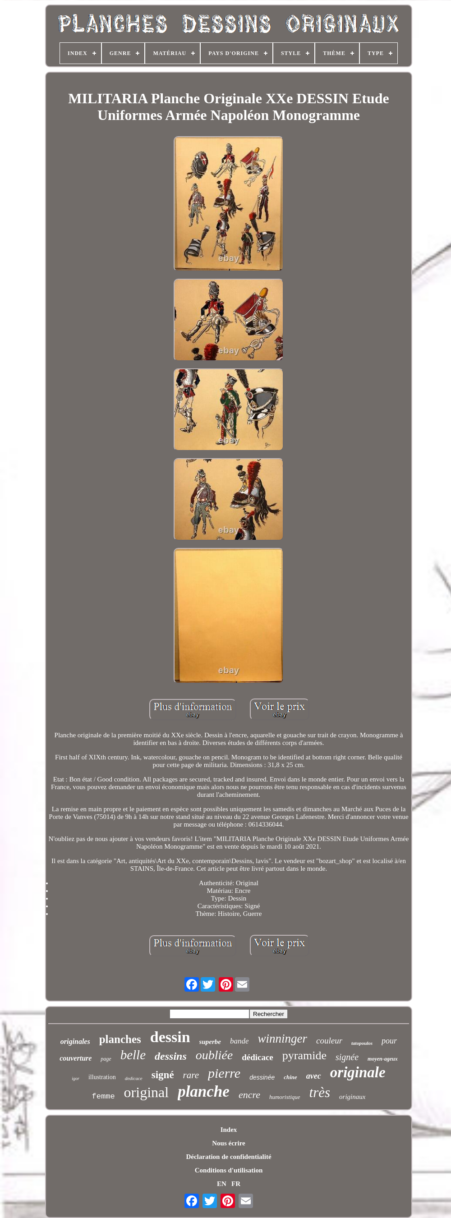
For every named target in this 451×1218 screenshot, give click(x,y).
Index (229, 1129)
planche (204, 1091)
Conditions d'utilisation (228, 1170)
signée (347, 1057)
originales (75, 1041)
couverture (76, 1058)
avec (313, 1075)
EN (221, 1183)
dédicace (257, 1057)
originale (358, 1072)
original (146, 1092)
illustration (102, 1077)
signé (163, 1074)
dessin (170, 1037)
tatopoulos (362, 1043)
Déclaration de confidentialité (228, 1156)
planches (120, 1039)
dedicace (134, 1078)
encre (249, 1094)
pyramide (304, 1055)
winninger (282, 1038)
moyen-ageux (383, 1059)
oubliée (214, 1055)
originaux (352, 1096)
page (106, 1059)
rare (191, 1075)
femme (103, 1096)
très (320, 1092)
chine (290, 1077)
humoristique (284, 1097)
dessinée (262, 1077)
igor (75, 1078)
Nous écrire (228, 1143)
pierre (224, 1073)
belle (133, 1055)
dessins (171, 1056)
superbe (210, 1041)
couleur (329, 1040)
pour (389, 1040)
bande (239, 1041)
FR (235, 1183)
